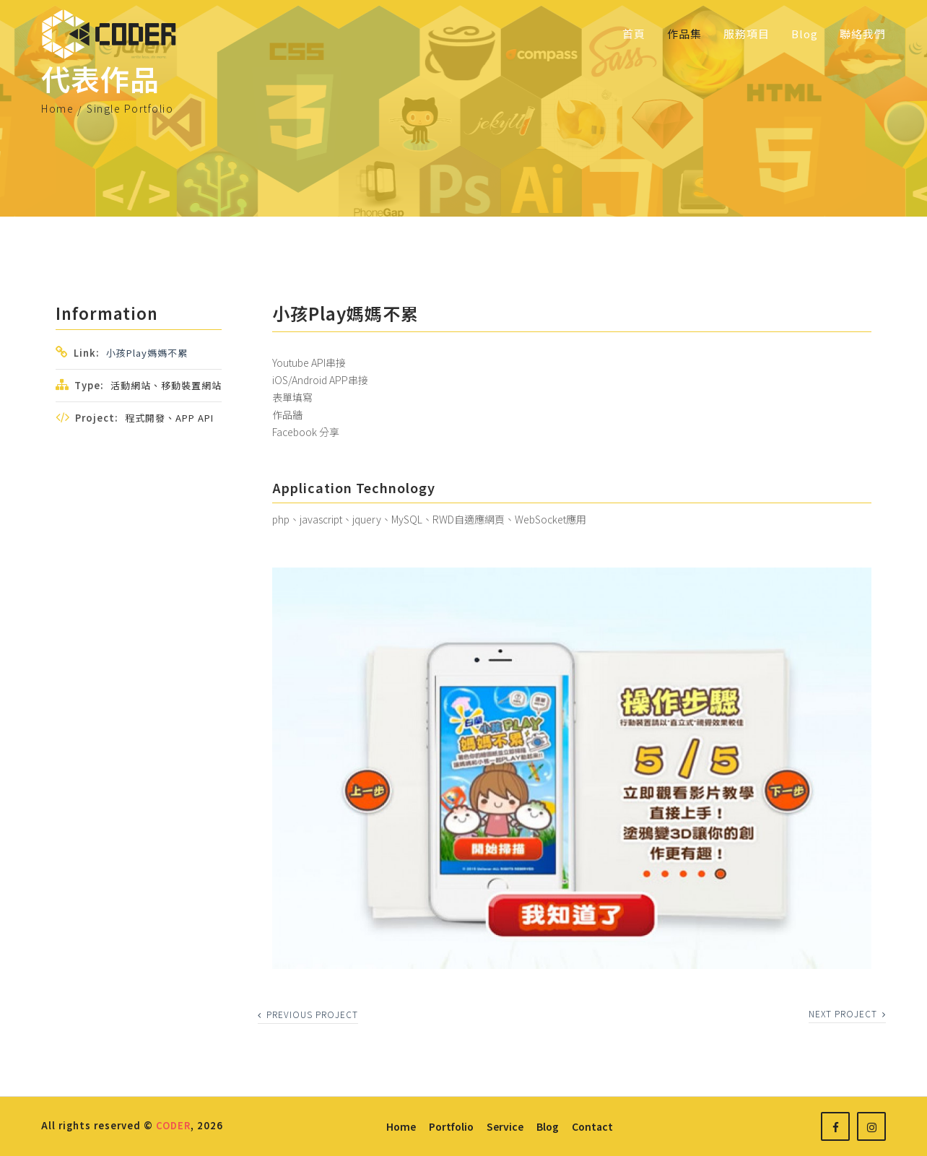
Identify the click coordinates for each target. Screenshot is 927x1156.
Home (57, 108)
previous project (308, 1014)
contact (592, 1126)
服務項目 (746, 33)
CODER (173, 1125)
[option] (571, 768)
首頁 (633, 33)
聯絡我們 (863, 33)
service (505, 1126)
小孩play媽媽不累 (147, 353)
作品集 (684, 33)
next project (847, 1013)
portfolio (451, 1126)
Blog (804, 33)
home (401, 1126)
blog (547, 1126)
